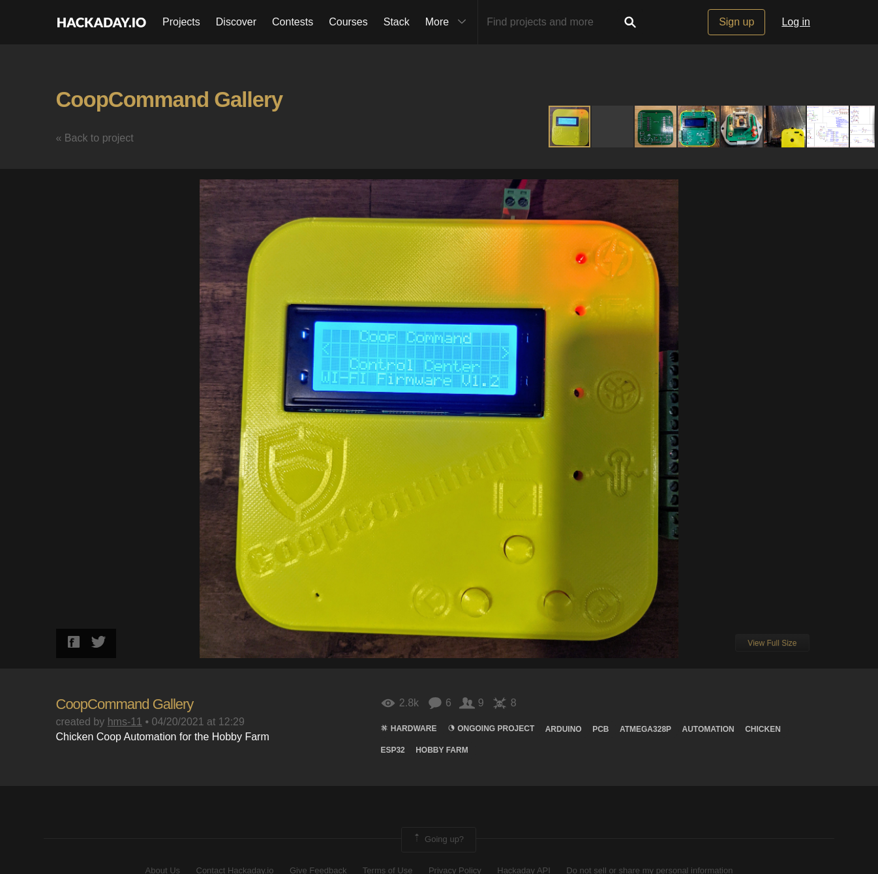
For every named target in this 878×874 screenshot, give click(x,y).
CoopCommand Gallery (169, 99)
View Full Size (772, 643)
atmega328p (645, 729)
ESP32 (392, 750)
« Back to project (95, 137)
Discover (236, 21)
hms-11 (125, 721)
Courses (348, 21)
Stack (397, 21)
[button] (613, 126)
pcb (600, 729)
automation (708, 729)
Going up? (438, 839)
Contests (292, 21)
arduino (563, 729)
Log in (795, 21)
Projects (181, 21)
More (448, 22)
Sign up (736, 21)
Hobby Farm (442, 750)
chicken (763, 729)
